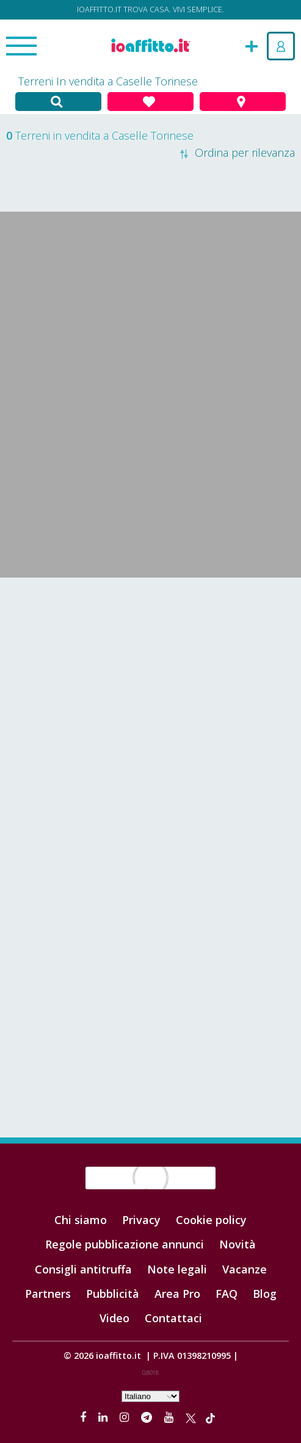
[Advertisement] (150, 675)
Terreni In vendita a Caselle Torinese (108, 81)
